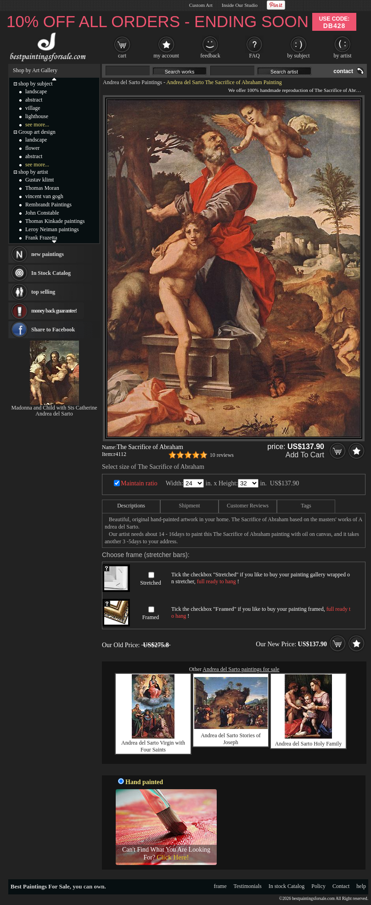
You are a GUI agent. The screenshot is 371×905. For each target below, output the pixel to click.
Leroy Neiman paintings (52, 229)
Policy (318, 886)
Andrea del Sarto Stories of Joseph (231, 739)
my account (166, 55)
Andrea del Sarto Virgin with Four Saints (153, 746)
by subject (298, 55)
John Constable (42, 213)
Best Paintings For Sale (40, 886)
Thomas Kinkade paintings (54, 221)
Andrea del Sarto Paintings (132, 82)
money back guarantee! (54, 310)
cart (122, 55)
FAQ (254, 55)
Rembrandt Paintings (48, 204)
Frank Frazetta (41, 237)
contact (343, 71)
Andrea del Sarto (54, 413)
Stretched (150, 583)
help (361, 886)
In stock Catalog (287, 886)
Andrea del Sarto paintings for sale (240, 669)
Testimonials (248, 886)
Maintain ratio (139, 483)
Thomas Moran (42, 188)
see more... (37, 124)
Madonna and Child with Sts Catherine (54, 407)
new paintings (47, 254)
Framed (150, 617)
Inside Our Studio (240, 5)
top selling (43, 292)
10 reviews (222, 455)
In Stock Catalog (51, 273)
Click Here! (173, 857)
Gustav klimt (39, 179)
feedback (210, 55)
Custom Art (201, 5)
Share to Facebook (53, 329)
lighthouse (36, 116)
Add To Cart (305, 455)
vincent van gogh (44, 196)
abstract (33, 100)
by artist (343, 55)
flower (32, 148)
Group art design (37, 132)
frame (220, 886)
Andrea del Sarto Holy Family (308, 743)
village (32, 108)
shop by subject (35, 83)
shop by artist (33, 172)
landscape (36, 91)
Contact (340, 886)
